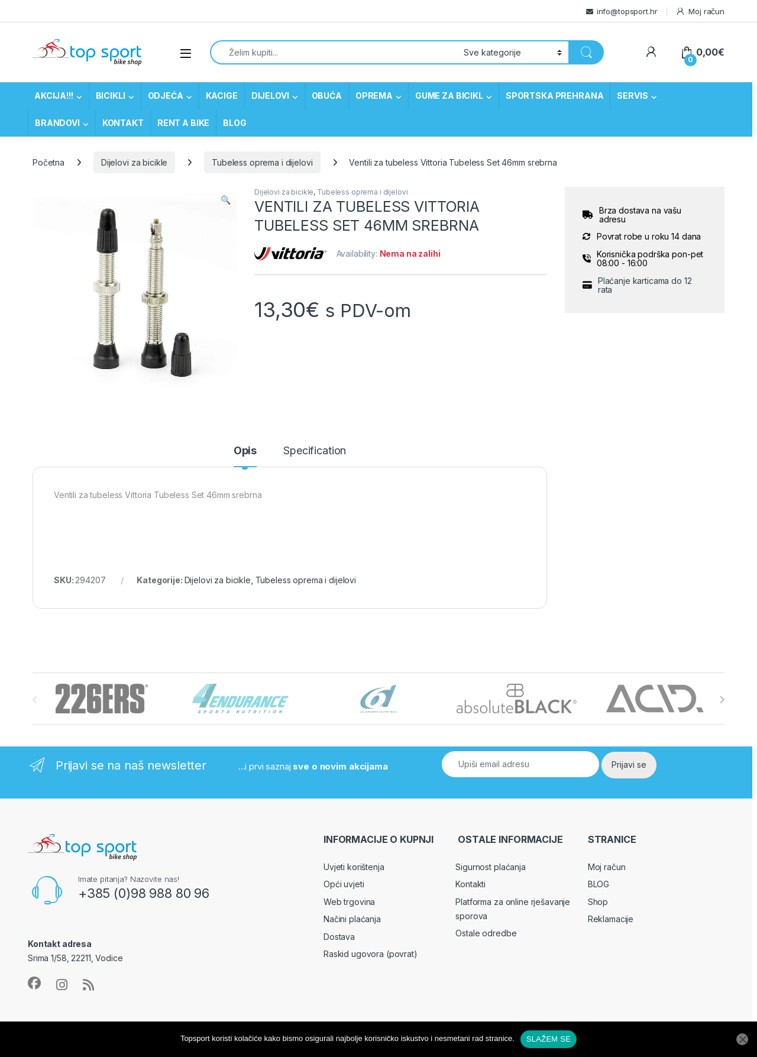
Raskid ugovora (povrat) (370, 954)
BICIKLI (110, 95)
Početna (48, 162)
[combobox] (333, 52)
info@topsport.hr (627, 11)
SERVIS (632, 95)
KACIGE (222, 95)
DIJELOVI (270, 95)
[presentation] (721, 700)
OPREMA (374, 95)
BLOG (234, 123)
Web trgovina (349, 902)
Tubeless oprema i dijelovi (262, 162)
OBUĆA (327, 95)
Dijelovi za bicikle (134, 162)
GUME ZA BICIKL (449, 95)
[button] (226, 200)
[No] (742, 1039)
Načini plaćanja (352, 919)
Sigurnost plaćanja (490, 867)
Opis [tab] (245, 451)
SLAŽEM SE (548, 1039)
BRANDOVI (57, 123)
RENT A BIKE (183, 123)
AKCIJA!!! (53, 95)
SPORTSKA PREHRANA (555, 95)
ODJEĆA (165, 95)
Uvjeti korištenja (353, 867)
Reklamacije (610, 919)
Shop (598, 902)
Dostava (339, 937)
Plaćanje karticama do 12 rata (645, 285)
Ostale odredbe (485, 933)
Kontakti (470, 884)
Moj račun (699, 12)
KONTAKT (123, 123)
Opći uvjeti (343, 884)
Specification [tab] (314, 451)
